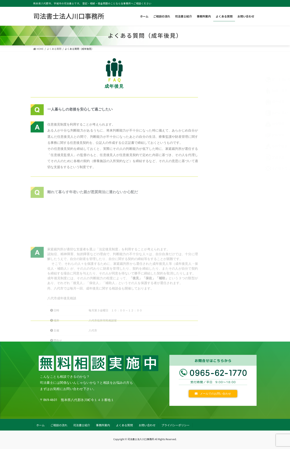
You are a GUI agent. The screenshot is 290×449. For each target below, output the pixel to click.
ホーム (40, 425)
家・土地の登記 (230, 80)
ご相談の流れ (59, 425)
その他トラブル (230, 168)
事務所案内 (103, 425)
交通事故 (225, 157)
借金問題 (225, 124)
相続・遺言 (227, 91)
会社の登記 (227, 113)
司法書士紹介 (81, 425)
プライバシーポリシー (176, 425)
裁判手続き (227, 146)
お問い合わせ (147, 425)
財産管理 (225, 135)
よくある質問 (124, 425)
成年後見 (225, 102)
